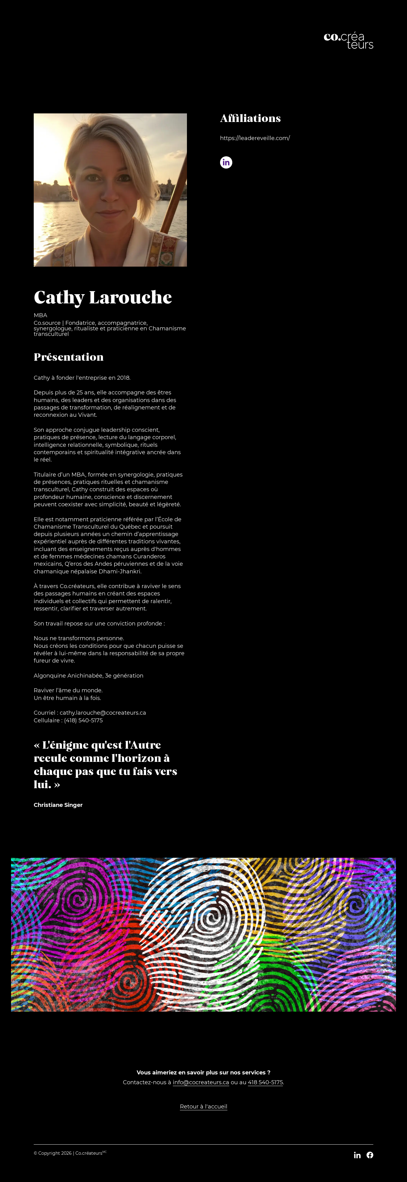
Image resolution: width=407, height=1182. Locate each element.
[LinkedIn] (357, 1155)
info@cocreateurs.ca (201, 1082)
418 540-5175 (265, 1082)
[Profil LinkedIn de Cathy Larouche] (226, 162)
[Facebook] (370, 1155)
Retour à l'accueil (203, 1106)
